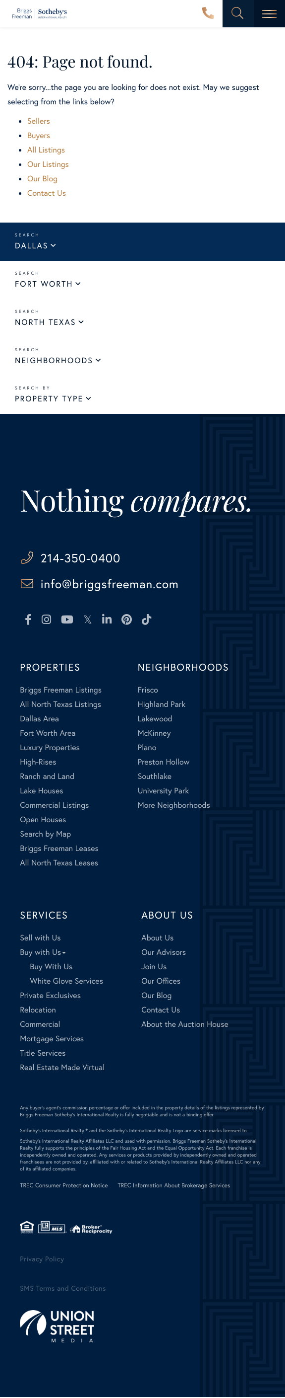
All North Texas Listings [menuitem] (60, 705)
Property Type (49, 398)
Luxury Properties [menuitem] (50, 748)
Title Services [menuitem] (42, 1054)
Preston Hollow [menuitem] (164, 763)
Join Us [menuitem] (154, 967)
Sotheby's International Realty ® (54, 1131)
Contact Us (46, 193)
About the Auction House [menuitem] (184, 1025)
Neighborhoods (54, 360)
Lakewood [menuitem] (155, 719)
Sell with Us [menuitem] (40, 938)
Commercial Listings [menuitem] (54, 806)
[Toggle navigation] (269, 13)
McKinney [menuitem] (154, 734)
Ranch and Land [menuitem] (47, 777)
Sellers (38, 121)
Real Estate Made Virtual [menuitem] (62, 1068)
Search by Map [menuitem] (45, 835)
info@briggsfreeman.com (112, 584)
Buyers (38, 135)
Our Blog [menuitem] (156, 996)
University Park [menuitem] (163, 791)
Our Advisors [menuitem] (163, 953)
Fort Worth (44, 284)
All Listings (46, 150)
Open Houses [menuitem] (43, 820)
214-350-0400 (208, 14)
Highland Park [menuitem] (161, 705)
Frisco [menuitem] (148, 691)
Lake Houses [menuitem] (41, 791)
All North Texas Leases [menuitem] (59, 863)
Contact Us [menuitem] (160, 1011)
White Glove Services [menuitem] (66, 982)
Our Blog (42, 178)
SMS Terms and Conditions (63, 1289)
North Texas (45, 322)
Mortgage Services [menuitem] (52, 1039)
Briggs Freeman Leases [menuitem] (59, 849)
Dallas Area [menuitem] (39, 719)
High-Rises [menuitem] (38, 763)
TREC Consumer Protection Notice (64, 1186)
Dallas (31, 245)
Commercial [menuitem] (40, 1025)
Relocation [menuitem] (38, 1011)
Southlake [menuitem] (154, 777)
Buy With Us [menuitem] (51, 967)
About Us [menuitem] (157, 938)
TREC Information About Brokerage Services (173, 1186)
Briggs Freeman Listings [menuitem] (61, 691)
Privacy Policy (42, 1259)
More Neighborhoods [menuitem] (174, 806)
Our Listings (48, 164)
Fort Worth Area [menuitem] (47, 734)
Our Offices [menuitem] (160, 982)
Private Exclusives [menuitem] (50, 996)
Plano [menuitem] (147, 748)
